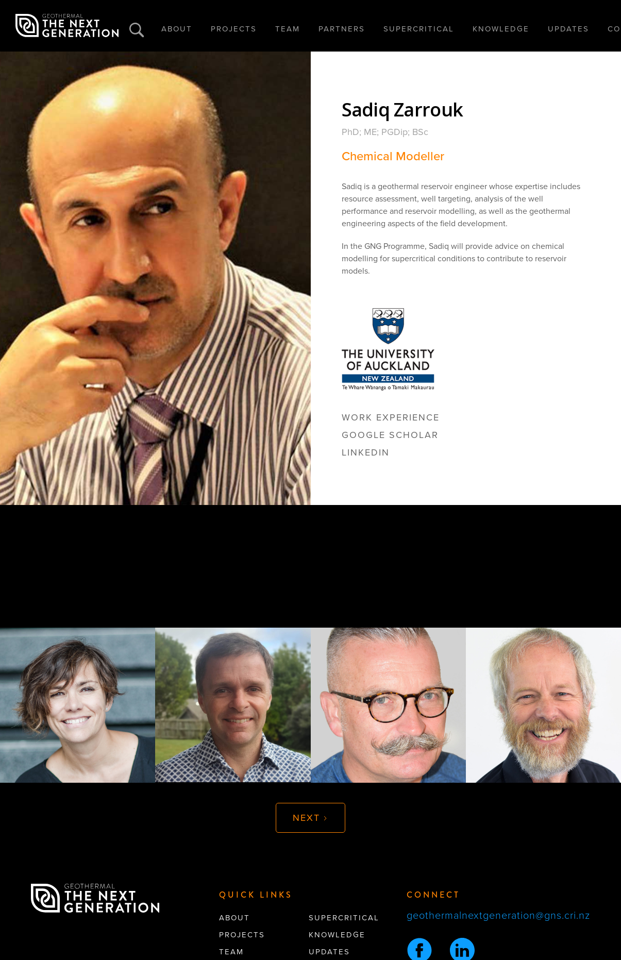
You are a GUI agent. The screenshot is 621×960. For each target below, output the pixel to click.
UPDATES (568, 28)
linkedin (366, 452)
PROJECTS (234, 28)
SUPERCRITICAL (418, 28)
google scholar (390, 435)
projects (242, 934)
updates (329, 951)
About (234, 917)
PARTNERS (341, 28)
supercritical (344, 917)
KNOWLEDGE (501, 28)
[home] (67, 26)
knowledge (337, 934)
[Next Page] (310, 818)
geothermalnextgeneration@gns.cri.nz (498, 916)
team (231, 951)
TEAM (287, 28)
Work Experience (391, 417)
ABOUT (176, 28)
